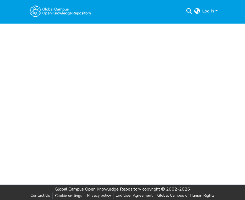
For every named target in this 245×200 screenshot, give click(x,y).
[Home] (60, 11)
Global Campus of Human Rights (186, 195)
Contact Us (40, 195)
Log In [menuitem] (208, 11)
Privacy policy (99, 195)
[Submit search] (188, 11)
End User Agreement (134, 195)
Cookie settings (68, 195)
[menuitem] (197, 11)
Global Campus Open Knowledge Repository (98, 189)
